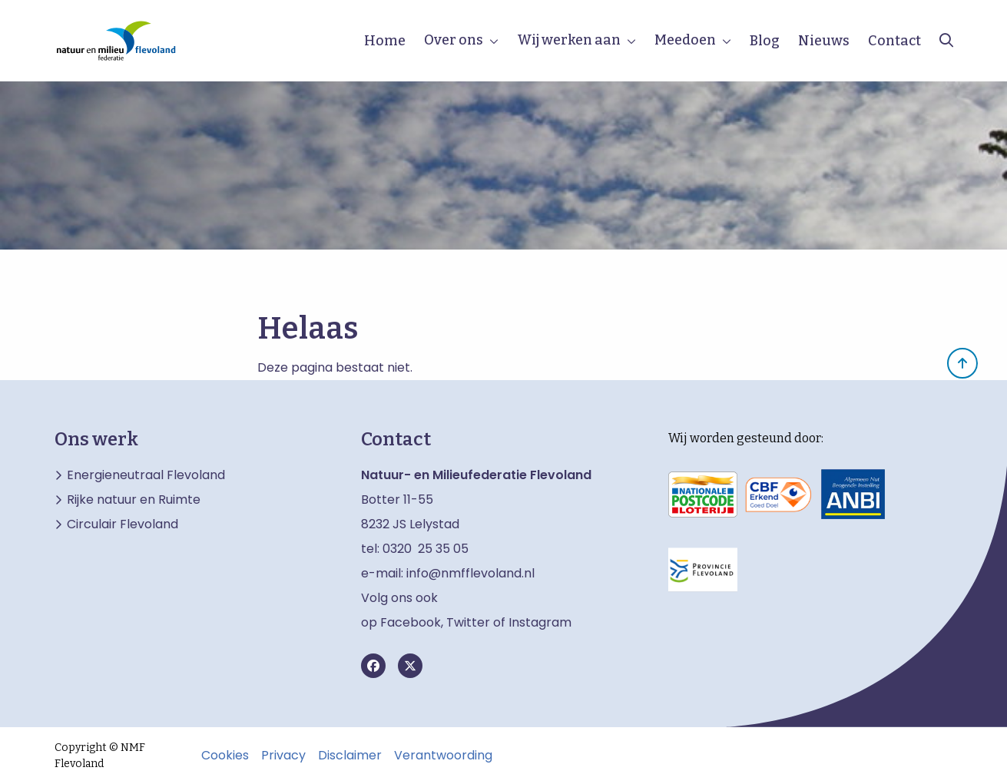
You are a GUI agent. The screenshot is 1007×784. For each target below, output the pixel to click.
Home (385, 40)
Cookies (225, 755)
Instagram (539, 622)
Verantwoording (443, 755)
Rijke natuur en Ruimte (133, 500)
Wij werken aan (569, 39)
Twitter (468, 622)
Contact (894, 40)
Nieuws (824, 40)
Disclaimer (350, 755)
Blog (765, 40)
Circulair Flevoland (122, 524)
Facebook (410, 622)
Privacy (283, 755)
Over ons (453, 39)
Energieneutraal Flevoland (146, 475)
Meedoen (685, 39)
